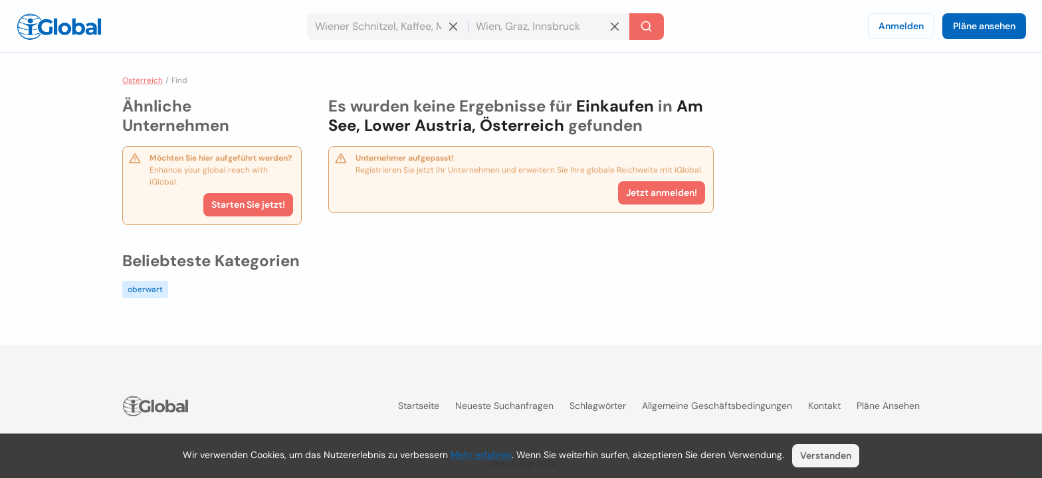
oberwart (145, 289)
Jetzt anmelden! (661, 193)
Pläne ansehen (984, 26)
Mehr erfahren (481, 455)
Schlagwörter (598, 406)
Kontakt (824, 406)
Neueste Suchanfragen (504, 406)
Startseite (418, 406)
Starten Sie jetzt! (248, 204)
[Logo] (59, 26)
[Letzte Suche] (646, 26)
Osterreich (142, 80)
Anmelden (901, 26)
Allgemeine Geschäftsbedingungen (717, 406)
